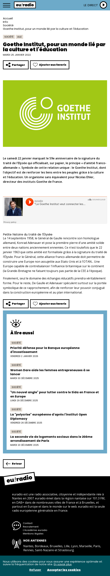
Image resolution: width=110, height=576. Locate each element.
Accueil (8, 18)
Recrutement (30, 526)
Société (8, 25)
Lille (19, 36)
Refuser (35, 570)
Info (5, 22)
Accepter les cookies (64, 570)
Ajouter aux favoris (49, 65)
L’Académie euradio (35, 530)
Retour (14, 463)
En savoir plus (63, 564)
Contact (27, 523)
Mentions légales (33, 533)
